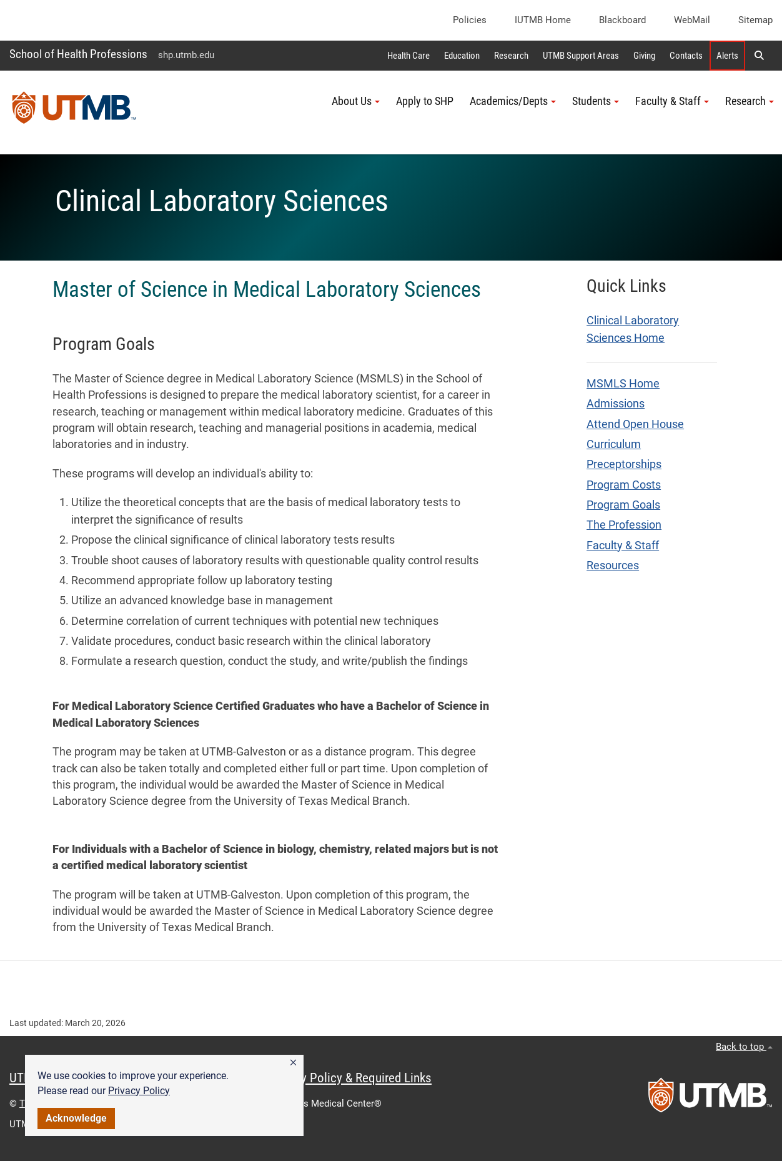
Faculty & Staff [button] (672, 101)
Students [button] (595, 101)
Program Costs (623, 485)
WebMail (692, 20)
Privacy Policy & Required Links (350, 1077)
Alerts (727, 55)
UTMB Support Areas (581, 55)
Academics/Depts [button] (513, 101)
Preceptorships (623, 464)
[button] (293, 1063)
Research (511, 55)
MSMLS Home (623, 384)
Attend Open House (635, 424)
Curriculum (613, 444)
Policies (470, 20)
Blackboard (622, 20)
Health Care (408, 55)
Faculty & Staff (622, 545)
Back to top (744, 1046)
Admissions (615, 404)
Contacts (686, 55)
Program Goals (623, 505)
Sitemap (755, 20)
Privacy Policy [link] (139, 1091)
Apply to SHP (424, 101)
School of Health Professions (78, 54)
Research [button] (749, 101)
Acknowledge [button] (76, 1118)
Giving (644, 55)
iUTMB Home (543, 20)
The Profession (623, 525)
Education (462, 55)
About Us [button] (356, 101)
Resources (612, 565)
